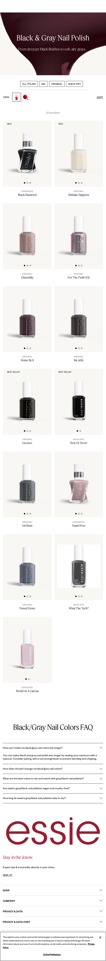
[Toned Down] (27, 607)
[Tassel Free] (78, 524)
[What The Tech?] (78, 607)
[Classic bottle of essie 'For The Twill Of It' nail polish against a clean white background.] (78, 230)
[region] (53, 946)
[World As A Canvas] (27, 689)
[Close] (100, 937)
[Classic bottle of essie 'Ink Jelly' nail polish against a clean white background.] (78, 313)
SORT (100, 97)
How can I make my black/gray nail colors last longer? (53, 748)
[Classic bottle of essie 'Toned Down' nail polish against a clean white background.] (27, 561)
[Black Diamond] (27, 193)
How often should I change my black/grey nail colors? (53, 769)
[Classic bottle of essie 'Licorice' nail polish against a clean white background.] (27, 396)
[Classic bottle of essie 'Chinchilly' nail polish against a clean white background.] (27, 230)
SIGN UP (7, 875)
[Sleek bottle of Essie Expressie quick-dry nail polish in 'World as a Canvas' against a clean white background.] (27, 644)
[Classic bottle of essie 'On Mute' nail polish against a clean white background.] (27, 478)
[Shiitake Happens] (78, 193)
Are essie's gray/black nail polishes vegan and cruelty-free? (53, 788)
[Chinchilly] (27, 276)
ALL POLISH (29, 83)
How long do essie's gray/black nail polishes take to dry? (53, 798)
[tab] (24, 182)
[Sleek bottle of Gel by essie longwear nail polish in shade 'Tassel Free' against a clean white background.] (78, 478)
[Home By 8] (27, 359)
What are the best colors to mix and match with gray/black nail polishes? (53, 779)
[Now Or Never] (78, 441)
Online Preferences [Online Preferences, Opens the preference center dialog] (51, 954)
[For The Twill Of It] (78, 276)
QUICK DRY (74, 83)
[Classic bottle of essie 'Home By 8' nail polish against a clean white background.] (27, 313)
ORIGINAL (57, 83)
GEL (43, 83)
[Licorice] (27, 441)
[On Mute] (27, 524)
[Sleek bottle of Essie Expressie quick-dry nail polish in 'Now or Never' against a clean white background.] (78, 396)
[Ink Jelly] (78, 359)
